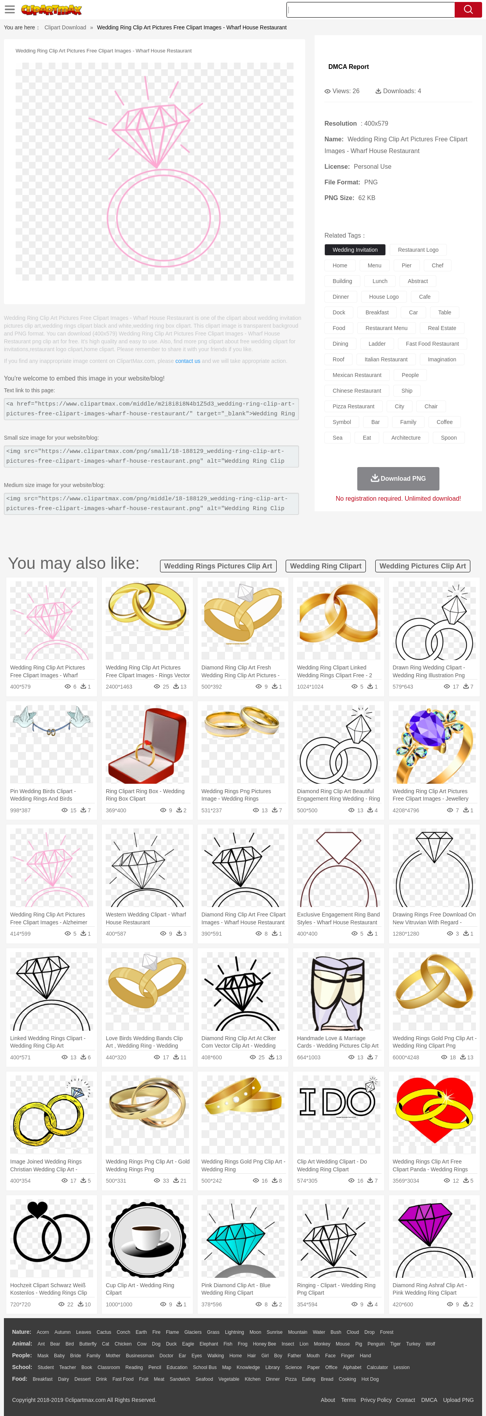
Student (46, 1367)
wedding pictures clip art (423, 566)
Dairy (63, 1379)
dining (340, 344)
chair (431, 406)
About (328, 1400)
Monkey (322, 1344)
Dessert (82, 1379)
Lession (401, 1367)
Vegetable (228, 1379)
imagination (442, 359)
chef (438, 265)
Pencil (154, 1367)
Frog (243, 1344)
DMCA (429, 1400)
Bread (327, 1379)
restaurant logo (418, 250)
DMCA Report (348, 66)
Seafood (204, 1379)
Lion (304, 1344)
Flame (172, 1332)
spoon (449, 438)
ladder (377, 344)
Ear (182, 1355)
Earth (141, 1332)
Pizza (291, 1379)
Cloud (353, 1332)
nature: (21, 1332)
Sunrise (275, 1332)
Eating (308, 1379)
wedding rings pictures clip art (218, 566)
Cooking (347, 1379)
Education (177, 1367)
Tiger (395, 1344)
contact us (187, 361)
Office (331, 1367)
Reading (134, 1367)
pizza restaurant (353, 406)
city (399, 406)
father (294, 1355)
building (342, 281)
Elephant (209, 1344)
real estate (442, 328)
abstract (418, 281)
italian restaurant (386, 359)
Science (293, 1367)
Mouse (343, 1344)
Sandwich (180, 1379)
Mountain (297, 1332)
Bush (336, 1332)
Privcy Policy (376, 1400)
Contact (405, 1400)
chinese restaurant (357, 391)
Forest (386, 1332)
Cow (141, 1344)
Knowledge (248, 1367)
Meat (159, 1379)
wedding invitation (355, 250)
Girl (265, 1355)
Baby (59, 1355)
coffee (445, 422)
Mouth (313, 1355)
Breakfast (43, 1379)
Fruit (143, 1379)
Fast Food (122, 1379)
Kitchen (253, 1379)
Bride (75, 1355)
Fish (227, 1344)
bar (375, 422)
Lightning (234, 1332)
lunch (380, 281)
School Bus (205, 1367)
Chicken (123, 1344)
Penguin (376, 1344)
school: (22, 1367)
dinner (341, 297)
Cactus (104, 1332)
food (339, 328)
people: (22, 1355)
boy (278, 1355)
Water (319, 1332)
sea (337, 438)
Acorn (43, 1332)
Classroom (108, 1367)
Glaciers (193, 1332)
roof (338, 359)
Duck (171, 1344)
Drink (101, 1379)
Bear (55, 1344)
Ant (41, 1344)
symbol (342, 422)
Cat (106, 1344)
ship (406, 391)
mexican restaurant (357, 375)
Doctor (166, 1355)
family (408, 422)
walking (215, 1355)
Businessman (140, 1355)
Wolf (430, 1344)
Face (330, 1355)
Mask (43, 1355)
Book (86, 1367)
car (413, 312)
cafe (425, 297)
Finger (347, 1355)
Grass (213, 1332)
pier (407, 265)
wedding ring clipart (326, 566)
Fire (156, 1332)
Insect (288, 1344)
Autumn (62, 1332)
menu (375, 265)
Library (272, 1367)
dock (339, 312)
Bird (69, 1344)
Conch (123, 1332)
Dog (156, 1344)
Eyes (196, 1355)
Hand (365, 1355)
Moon (255, 1332)
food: (19, 1379)
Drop (369, 1332)
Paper (313, 1367)
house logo (384, 297)
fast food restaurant (432, 344)
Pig (358, 1344)
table (444, 312)
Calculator (377, 1367)
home (340, 265)
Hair (251, 1355)
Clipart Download (65, 27)
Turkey (413, 1344)
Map (226, 1367)
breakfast (377, 312)
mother (113, 1355)
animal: (22, 1343)
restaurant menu (386, 328)
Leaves (83, 1332)
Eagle (188, 1344)
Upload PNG (458, 1400)
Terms (348, 1400)
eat (367, 438)
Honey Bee (264, 1344)
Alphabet (352, 1367)
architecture (406, 438)
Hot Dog (370, 1379)
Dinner (273, 1379)
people (410, 375)
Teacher (67, 1367)
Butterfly (88, 1344)
